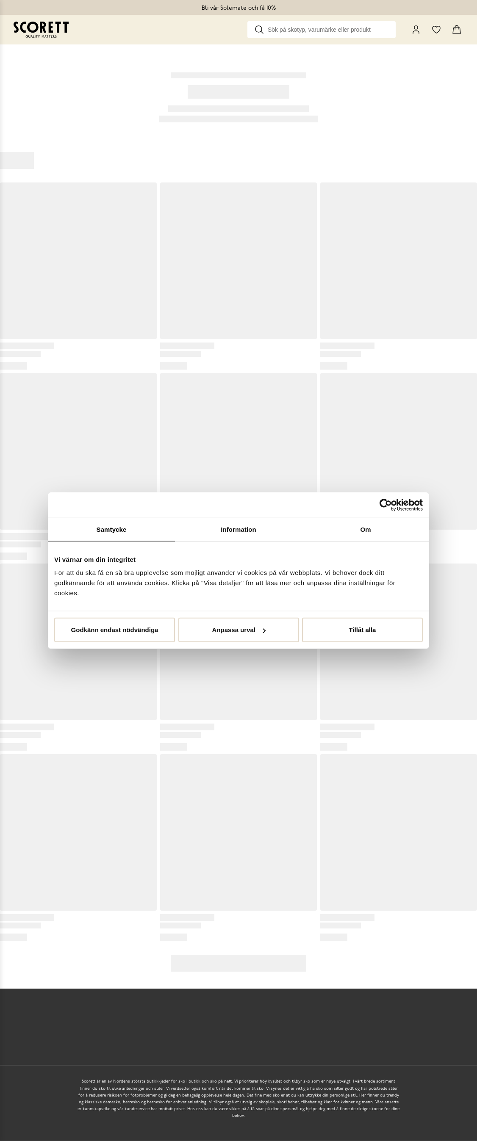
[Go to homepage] (41, 30)
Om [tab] (365, 529)
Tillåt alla (362, 629)
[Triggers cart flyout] (456, 29)
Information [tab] (238, 529)
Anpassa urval (239, 629)
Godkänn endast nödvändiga (114, 629)
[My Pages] (416, 29)
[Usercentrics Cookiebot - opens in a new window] (386, 504)
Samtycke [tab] (112, 529)
